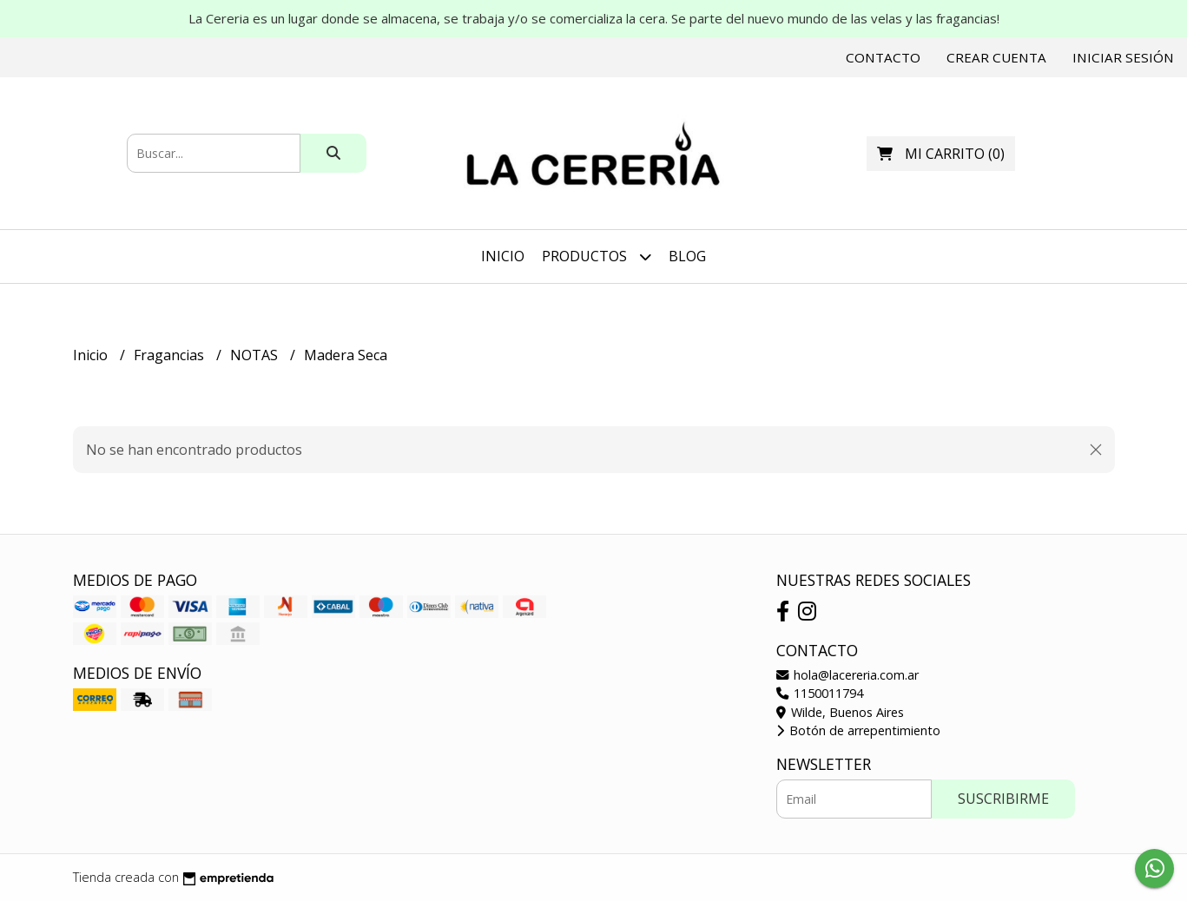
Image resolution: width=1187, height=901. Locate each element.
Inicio (502, 256)
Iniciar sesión (1123, 57)
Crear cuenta (996, 57)
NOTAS (255, 355)
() (941, 153)
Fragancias (171, 355)
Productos (596, 256)
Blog (687, 256)
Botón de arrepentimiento (858, 730)
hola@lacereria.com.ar (847, 675)
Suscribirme (1003, 798)
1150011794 (819, 693)
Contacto (883, 57)
